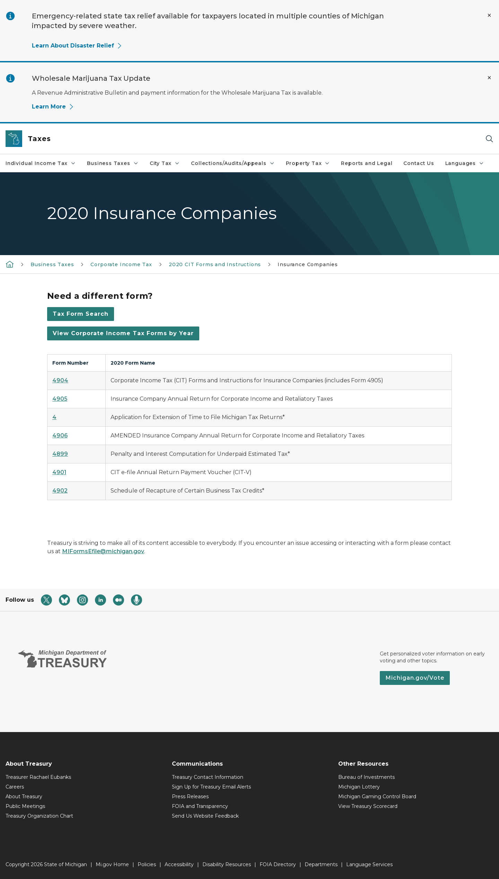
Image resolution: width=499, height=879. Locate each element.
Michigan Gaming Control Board (377, 796)
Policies (147, 864)
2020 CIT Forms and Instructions (215, 264)
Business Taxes (112, 163)
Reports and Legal (366, 163)
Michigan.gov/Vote (414, 678)
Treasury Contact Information (207, 777)
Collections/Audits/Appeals (232, 163)
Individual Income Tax (41, 163)
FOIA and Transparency (200, 806)
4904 (60, 380)
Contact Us (418, 163)
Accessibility (179, 864)
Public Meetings (25, 806)
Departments (321, 864)
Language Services (369, 864)
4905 (59, 398)
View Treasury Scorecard (367, 806)
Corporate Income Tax (121, 264)
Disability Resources (226, 864)
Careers (15, 787)
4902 (60, 490)
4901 (59, 472)
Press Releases (190, 796)
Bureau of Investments (366, 777)
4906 (60, 435)
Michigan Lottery (359, 787)
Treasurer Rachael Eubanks (38, 777)
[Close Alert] (489, 15)
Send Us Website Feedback (205, 816)
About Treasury (24, 796)
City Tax (165, 163)
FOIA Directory (278, 864)
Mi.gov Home (112, 864)
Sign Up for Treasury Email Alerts (211, 787)
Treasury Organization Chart (39, 816)
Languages (464, 163)
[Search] (489, 138)
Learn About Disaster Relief (77, 45)
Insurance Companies (308, 264)
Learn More (53, 106)
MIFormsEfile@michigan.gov (103, 551)
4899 (60, 454)
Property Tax (308, 163)
